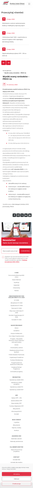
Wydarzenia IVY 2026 (17, 305)
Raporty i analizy (16, 427)
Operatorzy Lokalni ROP (16, 389)
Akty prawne (16, 408)
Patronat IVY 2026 (16, 308)
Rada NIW (16, 285)
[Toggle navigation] (29, 4)
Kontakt (16, 414)
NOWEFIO (16, 330)
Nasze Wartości (16, 279)
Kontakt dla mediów (16, 462)
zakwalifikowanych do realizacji (17, 183)
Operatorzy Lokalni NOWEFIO (16, 383)
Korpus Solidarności (16, 333)
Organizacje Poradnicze (16, 357)
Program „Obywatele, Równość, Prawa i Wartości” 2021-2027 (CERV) (16, 340)
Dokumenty (16, 287)
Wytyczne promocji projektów (16, 450)
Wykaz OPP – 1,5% (16, 398)
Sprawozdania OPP (16, 400)
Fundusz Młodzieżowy (16, 360)
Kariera (17, 290)
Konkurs (23, 204)
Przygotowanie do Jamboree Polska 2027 (16, 363)
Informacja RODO (16, 411)
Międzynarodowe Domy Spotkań (16, 351)
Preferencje (16, 484)
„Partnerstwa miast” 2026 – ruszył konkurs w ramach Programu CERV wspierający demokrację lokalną (14, 39)
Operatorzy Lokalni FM (16, 387)
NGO (27, 204)
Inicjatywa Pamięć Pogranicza (16, 368)
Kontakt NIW (16, 459)
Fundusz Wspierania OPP (16, 406)
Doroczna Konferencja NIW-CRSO (16, 276)
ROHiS (16, 345)
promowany (6, 206)
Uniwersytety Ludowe (16, 347)
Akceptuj (16, 474)
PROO (12, 206)
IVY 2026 (16, 300)
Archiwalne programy (16, 371)
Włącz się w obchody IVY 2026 (16, 311)
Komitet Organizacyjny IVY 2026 (16, 316)
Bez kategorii (16, 204)
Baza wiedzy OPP (16, 403)
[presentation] (3, 63)
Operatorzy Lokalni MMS (17, 380)
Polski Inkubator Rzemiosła (16, 354)
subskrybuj (25, 251)
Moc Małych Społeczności (16, 336)
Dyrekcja (16, 282)
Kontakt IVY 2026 (16, 319)
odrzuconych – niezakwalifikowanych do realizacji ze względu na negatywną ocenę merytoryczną (19, 197)
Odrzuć (16, 479)
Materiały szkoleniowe (16, 441)
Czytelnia (16, 422)
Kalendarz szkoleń (16, 438)
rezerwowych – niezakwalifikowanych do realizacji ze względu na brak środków (19, 189)
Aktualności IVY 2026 (16, 303)
